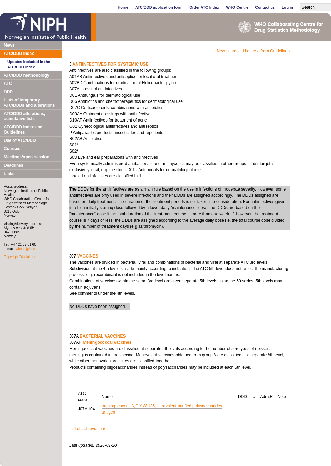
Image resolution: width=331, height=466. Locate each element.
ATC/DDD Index (19, 53)
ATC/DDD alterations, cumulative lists (24, 116)
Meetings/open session (26, 157)
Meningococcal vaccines (107, 342)
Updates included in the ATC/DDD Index (28, 64)
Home (123, 7)
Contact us (265, 7)
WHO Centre (237, 7)
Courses (12, 148)
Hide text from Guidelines (266, 51)
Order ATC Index (204, 7)
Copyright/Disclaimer (20, 257)
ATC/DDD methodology (26, 75)
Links (9, 173)
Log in (287, 7)
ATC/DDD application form (158, 7)
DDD (8, 91)
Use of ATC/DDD (20, 140)
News (9, 45)
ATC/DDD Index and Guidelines (23, 130)
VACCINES (87, 256)
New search (228, 51)
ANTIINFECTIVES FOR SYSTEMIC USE (110, 64)
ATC (8, 83)
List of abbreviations (87, 428)
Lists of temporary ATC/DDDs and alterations (29, 103)
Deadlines (13, 165)
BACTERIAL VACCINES (103, 336)
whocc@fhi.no (26, 249)
